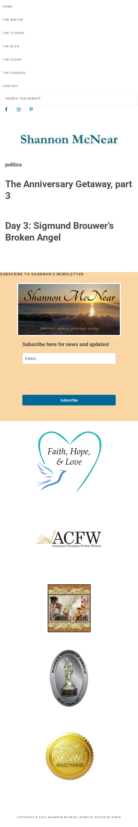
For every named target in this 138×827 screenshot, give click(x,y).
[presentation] (61, 379)
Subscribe (69, 400)
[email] (69, 358)
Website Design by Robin (100, 817)
